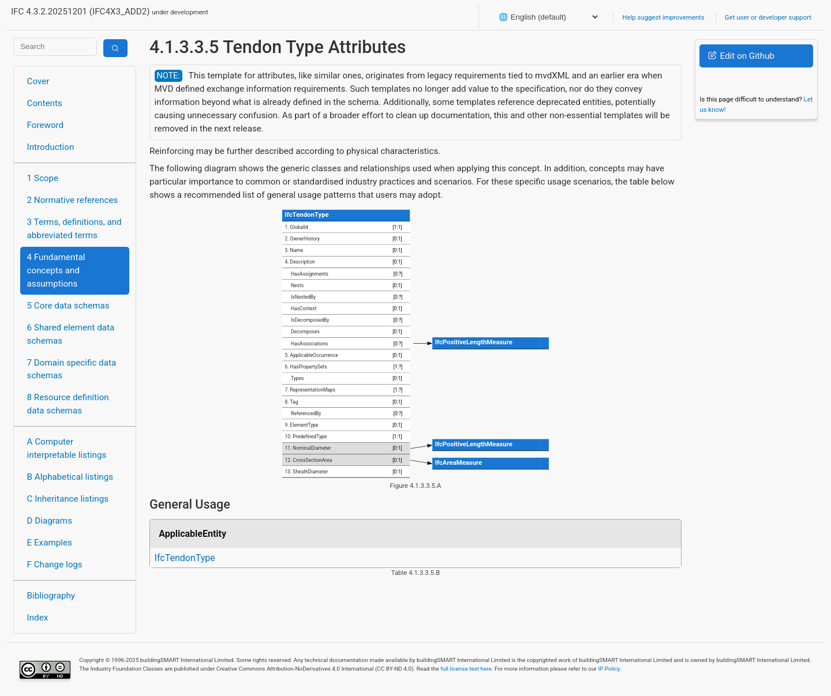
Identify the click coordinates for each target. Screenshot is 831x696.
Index (37, 617)
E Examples (49, 542)
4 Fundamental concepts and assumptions (56, 270)
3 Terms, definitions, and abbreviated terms (74, 228)
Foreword (45, 125)
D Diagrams (49, 521)
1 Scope (43, 178)
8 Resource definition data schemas (68, 404)
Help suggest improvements (663, 17)
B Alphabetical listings (70, 477)
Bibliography (51, 595)
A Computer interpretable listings (67, 448)
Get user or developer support (768, 17)
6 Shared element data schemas (71, 334)
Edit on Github (741, 56)
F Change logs (55, 564)
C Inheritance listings (67, 499)
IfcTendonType (185, 557)
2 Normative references (72, 200)
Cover (38, 81)
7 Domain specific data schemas (72, 369)
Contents (44, 103)
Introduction (50, 147)
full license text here (466, 668)
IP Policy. (609, 668)
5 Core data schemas (68, 305)
